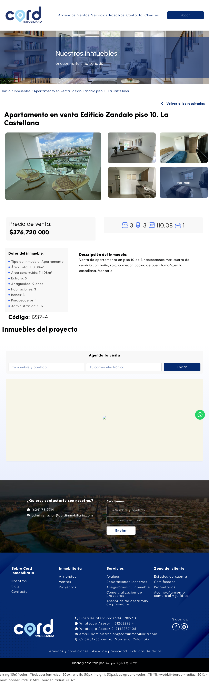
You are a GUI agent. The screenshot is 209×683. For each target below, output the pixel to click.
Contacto (134, 15)
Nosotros (117, 15)
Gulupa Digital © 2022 (121, 663)
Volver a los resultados (183, 104)
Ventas (83, 15)
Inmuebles (22, 91)
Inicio (6, 91)
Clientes (152, 15)
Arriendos (67, 15)
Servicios (99, 15)
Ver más (184, 183)
